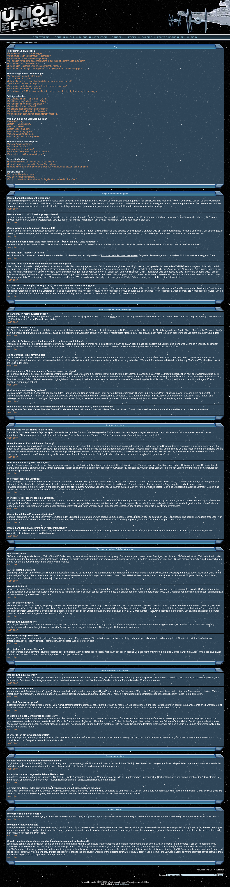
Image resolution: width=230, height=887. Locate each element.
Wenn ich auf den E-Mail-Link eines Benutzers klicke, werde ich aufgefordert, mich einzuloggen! (52, 91)
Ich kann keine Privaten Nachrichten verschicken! (30, 161)
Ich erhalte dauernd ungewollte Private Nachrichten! (31, 164)
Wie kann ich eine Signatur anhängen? (25, 104)
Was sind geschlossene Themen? (23, 136)
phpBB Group (93, 816)
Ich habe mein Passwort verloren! (23, 63)
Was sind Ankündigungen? (19, 131)
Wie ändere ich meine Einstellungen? (24, 76)
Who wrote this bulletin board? (21, 174)
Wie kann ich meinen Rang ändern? (24, 88)
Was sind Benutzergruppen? (20, 149)
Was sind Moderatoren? (18, 146)
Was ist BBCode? (15, 121)
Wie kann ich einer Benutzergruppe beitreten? (28, 151)
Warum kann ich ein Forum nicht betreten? (27, 111)
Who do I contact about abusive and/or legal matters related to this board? (42, 179)
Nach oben (12, 208)
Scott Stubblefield (122, 884)
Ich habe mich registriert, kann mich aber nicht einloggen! (34, 66)
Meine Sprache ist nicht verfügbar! (23, 83)
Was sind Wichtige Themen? (20, 134)
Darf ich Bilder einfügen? (18, 129)
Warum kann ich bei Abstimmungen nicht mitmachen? (32, 114)
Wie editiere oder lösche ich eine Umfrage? (27, 109)
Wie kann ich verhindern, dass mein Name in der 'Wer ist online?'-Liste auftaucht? (46, 61)
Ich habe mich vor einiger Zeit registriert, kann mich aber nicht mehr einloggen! (44, 68)
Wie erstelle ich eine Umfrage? (21, 106)
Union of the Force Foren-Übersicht (21, 43)
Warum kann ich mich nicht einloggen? (25, 53)
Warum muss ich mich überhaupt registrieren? (29, 56)
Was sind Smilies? (15, 126)
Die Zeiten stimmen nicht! (19, 78)
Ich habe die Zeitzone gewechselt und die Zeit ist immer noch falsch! (39, 81)
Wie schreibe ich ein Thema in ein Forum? (27, 98)
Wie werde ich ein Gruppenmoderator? (25, 154)
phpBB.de (145, 882)
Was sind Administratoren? (19, 144)
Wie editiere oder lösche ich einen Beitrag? (27, 101)
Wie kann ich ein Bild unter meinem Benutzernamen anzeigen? (37, 86)
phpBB (93, 882)
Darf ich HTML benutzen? (19, 124)
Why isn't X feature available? (21, 177)
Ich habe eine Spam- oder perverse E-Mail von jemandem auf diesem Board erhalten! (47, 166)
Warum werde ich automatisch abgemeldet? (28, 58)
